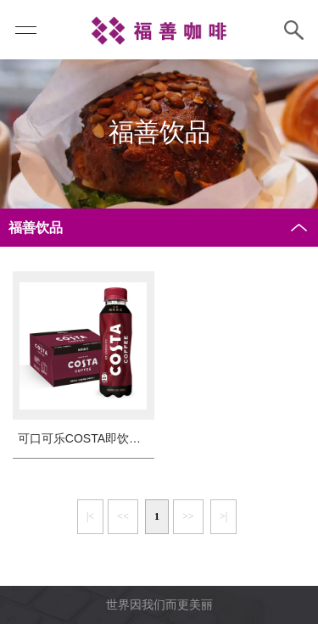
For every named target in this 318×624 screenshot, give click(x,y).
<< (123, 516)
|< (90, 516)
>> (188, 516)
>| (223, 516)
